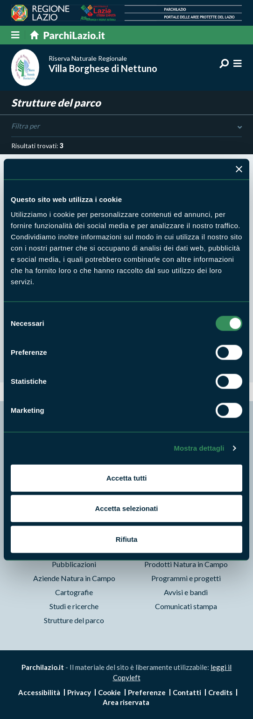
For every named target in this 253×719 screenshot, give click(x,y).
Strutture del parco (74, 620)
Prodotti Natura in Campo (186, 564)
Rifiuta (127, 539)
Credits (220, 692)
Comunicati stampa (186, 606)
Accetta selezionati (126, 508)
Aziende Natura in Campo (74, 578)
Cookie (109, 692)
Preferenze (147, 692)
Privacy (79, 692)
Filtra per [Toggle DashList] (126, 126)
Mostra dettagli (199, 448)
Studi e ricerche (73, 606)
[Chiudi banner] (239, 169)
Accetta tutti (126, 478)
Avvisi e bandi (186, 592)
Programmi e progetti (186, 578)
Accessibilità (39, 692)
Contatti (187, 692)
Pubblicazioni (74, 564)
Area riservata (126, 702)
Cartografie (74, 592)
